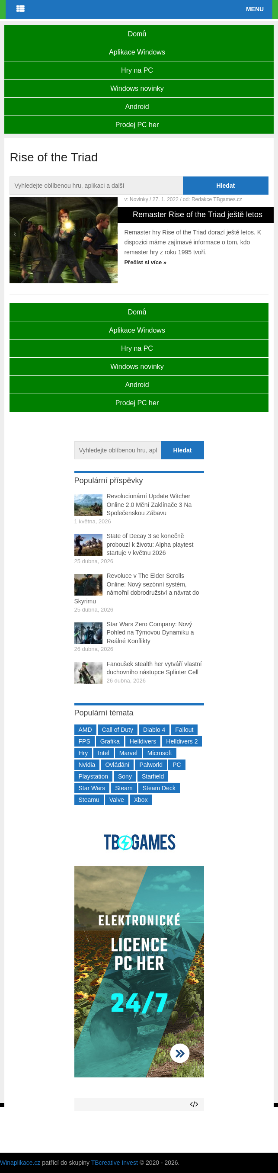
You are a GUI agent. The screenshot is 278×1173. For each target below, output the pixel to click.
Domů (137, 34)
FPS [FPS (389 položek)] (84, 741)
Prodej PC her (137, 124)
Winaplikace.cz (20, 1162)
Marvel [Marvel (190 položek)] (128, 753)
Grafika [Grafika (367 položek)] (110, 741)
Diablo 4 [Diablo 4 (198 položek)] (154, 729)
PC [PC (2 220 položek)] (177, 764)
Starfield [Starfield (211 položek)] (153, 776)
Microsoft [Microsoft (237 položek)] (159, 753)
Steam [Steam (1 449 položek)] (123, 788)
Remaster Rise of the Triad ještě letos (197, 214)
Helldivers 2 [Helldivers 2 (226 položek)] (182, 741)
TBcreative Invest (114, 1162)
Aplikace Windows (137, 52)
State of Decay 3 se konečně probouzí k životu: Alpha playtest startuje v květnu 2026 (150, 544)
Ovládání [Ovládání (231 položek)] (117, 764)
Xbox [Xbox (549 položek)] (141, 799)
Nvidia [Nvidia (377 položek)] (87, 764)
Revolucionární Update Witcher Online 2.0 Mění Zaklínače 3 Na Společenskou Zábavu (149, 504)
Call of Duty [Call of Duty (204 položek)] (117, 729)
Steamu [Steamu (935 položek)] (89, 799)
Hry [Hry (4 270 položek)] (83, 753)
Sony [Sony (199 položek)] (125, 776)
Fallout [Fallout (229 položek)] (184, 729)
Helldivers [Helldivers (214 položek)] (143, 741)
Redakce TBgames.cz (217, 199)
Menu (255, 9)
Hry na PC (137, 70)
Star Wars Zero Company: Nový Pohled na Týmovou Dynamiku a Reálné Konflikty (150, 632)
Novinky (139, 199)
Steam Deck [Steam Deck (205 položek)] (159, 788)
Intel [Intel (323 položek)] (103, 753)
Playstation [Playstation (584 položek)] (93, 776)
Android (137, 106)
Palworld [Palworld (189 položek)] (151, 764)
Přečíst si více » (145, 262)
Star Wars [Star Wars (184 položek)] (92, 788)
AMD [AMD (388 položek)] (85, 729)
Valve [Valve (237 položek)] (116, 799)
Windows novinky (137, 88)
